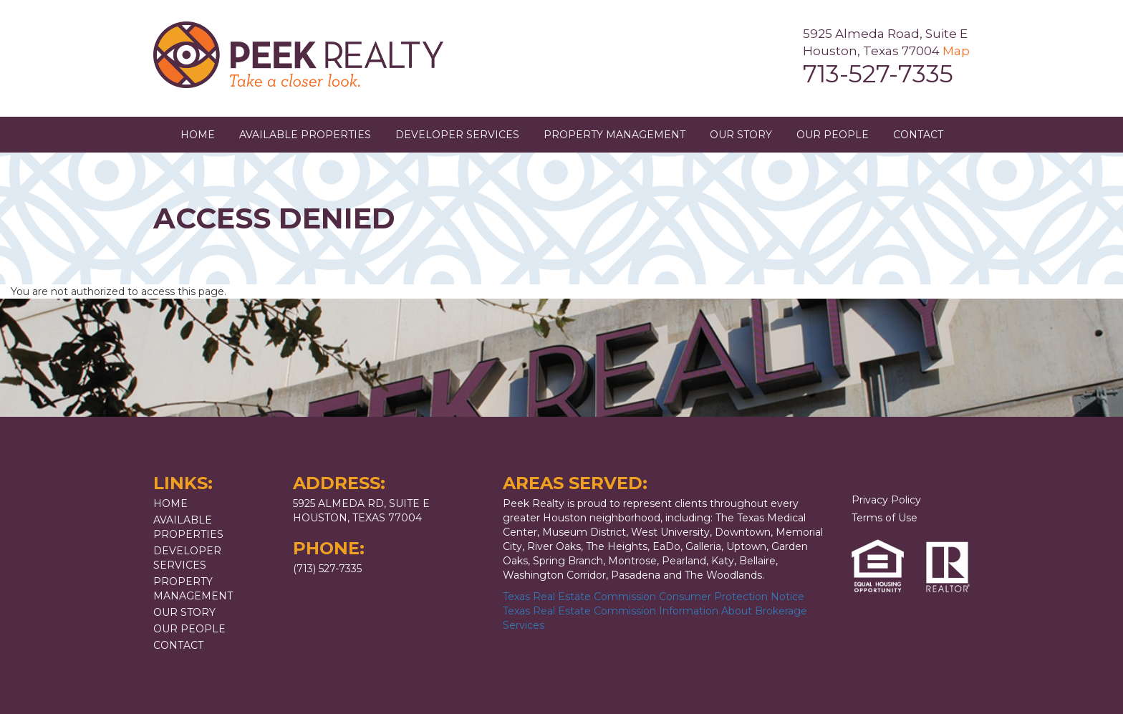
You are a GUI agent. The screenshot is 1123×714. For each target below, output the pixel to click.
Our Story (741, 134)
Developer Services (457, 134)
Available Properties (305, 134)
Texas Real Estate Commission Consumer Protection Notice (653, 596)
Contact (918, 134)
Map (956, 51)
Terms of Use (884, 517)
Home (197, 134)
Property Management (614, 134)
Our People (832, 134)
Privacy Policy (886, 499)
